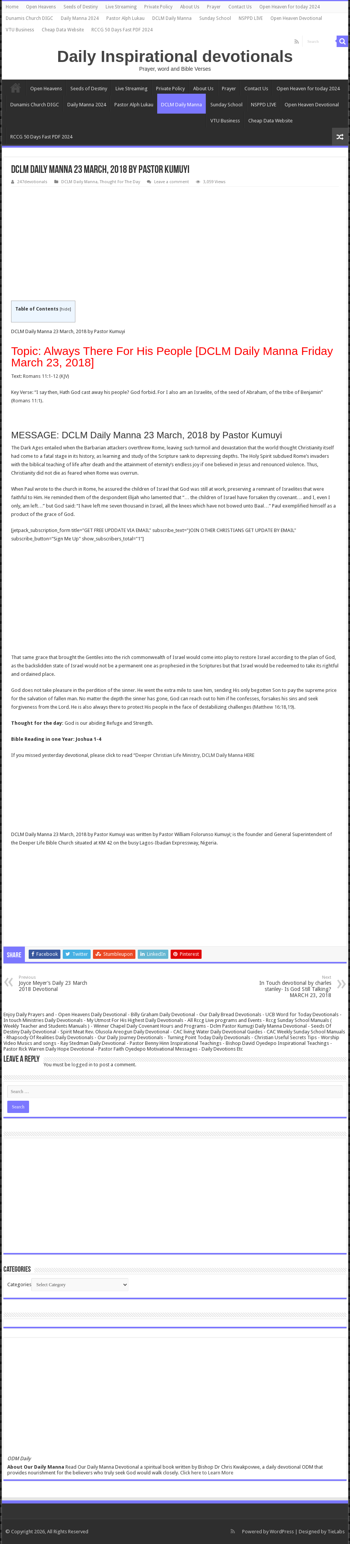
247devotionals (32, 181)
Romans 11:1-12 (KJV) (46, 376)
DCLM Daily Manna (172, 18)
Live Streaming (121, 7)
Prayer (214, 7)
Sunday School (215, 18)
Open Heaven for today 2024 (289, 7)
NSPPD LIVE (251, 18)
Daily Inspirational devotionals (175, 56)
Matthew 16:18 (270, 707)
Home (12, 7)
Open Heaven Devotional (296, 18)
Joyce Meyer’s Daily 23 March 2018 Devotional (58, 983)
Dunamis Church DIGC (29, 18)
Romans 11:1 (27, 400)
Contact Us (240, 7)
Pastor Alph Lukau (125, 18)
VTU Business (20, 30)
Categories (19, 1284)
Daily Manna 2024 (80, 18)
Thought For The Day (120, 181)
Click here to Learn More (206, 1473)
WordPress (282, 1531)
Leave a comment (171, 181)
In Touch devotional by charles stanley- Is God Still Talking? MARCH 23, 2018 (292, 986)
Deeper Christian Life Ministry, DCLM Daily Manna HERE (195, 755)
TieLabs (336, 1531)
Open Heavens (41, 7)
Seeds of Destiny (80, 7)
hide (65, 309)
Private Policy (158, 7)
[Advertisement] (175, 244)
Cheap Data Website (63, 30)
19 (290, 707)
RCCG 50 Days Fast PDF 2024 (122, 30)
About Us (189, 7)
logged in (82, 1064)
